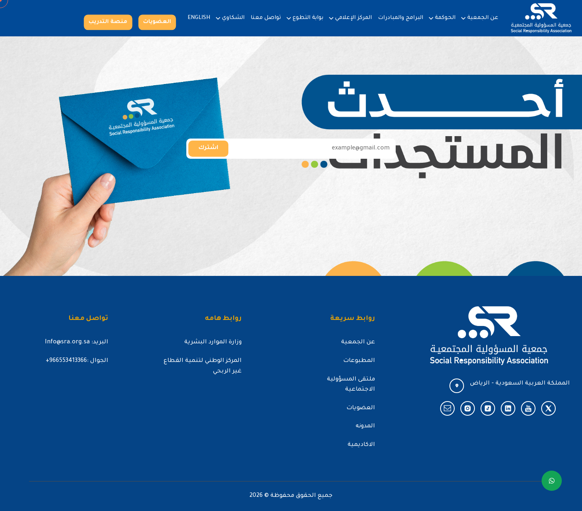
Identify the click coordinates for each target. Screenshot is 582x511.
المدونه (365, 426)
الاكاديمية (361, 445)
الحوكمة (445, 18)
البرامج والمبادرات (400, 18)
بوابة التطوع (308, 18)
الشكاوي (233, 18)
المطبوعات (359, 361)
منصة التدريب (108, 22)
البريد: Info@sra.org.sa (76, 342)
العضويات (157, 22)
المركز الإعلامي (353, 18)
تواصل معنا (266, 18)
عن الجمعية (482, 18)
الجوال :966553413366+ (77, 361)
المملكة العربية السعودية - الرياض (520, 384)
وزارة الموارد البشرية (213, 342)
